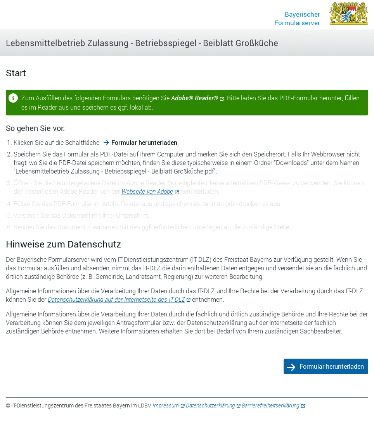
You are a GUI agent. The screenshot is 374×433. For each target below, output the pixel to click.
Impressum (165, 405)
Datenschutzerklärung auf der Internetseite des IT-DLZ (116, 299)
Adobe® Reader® (194, 98)
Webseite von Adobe (147, 191)
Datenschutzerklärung (210, 405)
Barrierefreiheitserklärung (270, 405)
